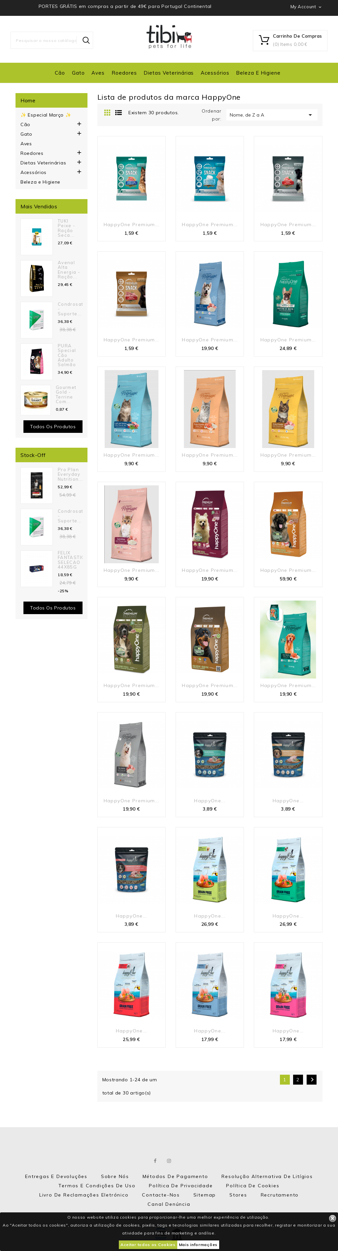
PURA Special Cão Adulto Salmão (67, 355)
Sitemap (204, 1195)
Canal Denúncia (169, 1204)
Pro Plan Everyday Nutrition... (70, 474)
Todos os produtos (53, 427)
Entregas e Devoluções (56, 1176)
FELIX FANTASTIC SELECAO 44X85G (71, 560)
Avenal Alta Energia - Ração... (69, 269)
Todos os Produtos (53, 608)
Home (27, 100)
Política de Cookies (252, 1186)
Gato (78, 73)
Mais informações (198, 1244)
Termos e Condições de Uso (96, 1186)
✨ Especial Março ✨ (45, 115)
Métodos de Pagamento (175, 1176)
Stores (238, 1195)
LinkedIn (183, 1161)
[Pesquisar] (52, 40)
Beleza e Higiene (258, 73)
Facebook (155, 1161)
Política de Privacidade (181, 1186)
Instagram (169, 1161)
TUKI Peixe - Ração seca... (67, 228)
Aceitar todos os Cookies (148, 1244)
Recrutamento (280, 1195)
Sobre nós (115, 1176)
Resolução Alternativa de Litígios (267, 1176)
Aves (98, 73)
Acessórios (215, 73)
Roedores (124, 73)
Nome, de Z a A (272, 115)
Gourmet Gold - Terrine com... (66, 394)
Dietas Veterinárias (169, 73)
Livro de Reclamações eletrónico (84, 1195)
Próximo (312, 1080)
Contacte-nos (161, 1195)
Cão (60, 73)
